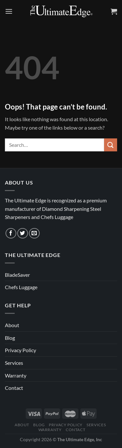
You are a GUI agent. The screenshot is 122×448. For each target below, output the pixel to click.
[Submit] (110, 144)
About (12, 325)
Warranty (15, 375)
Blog (10, 338)
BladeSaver (17, 275)
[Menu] (9, 11)
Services (14, 363)
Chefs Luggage (21, 287)
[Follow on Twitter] (22, 233)
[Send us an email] (34, 233)
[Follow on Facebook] (11, 233)
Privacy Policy (20, 350)
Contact (14, 388)
